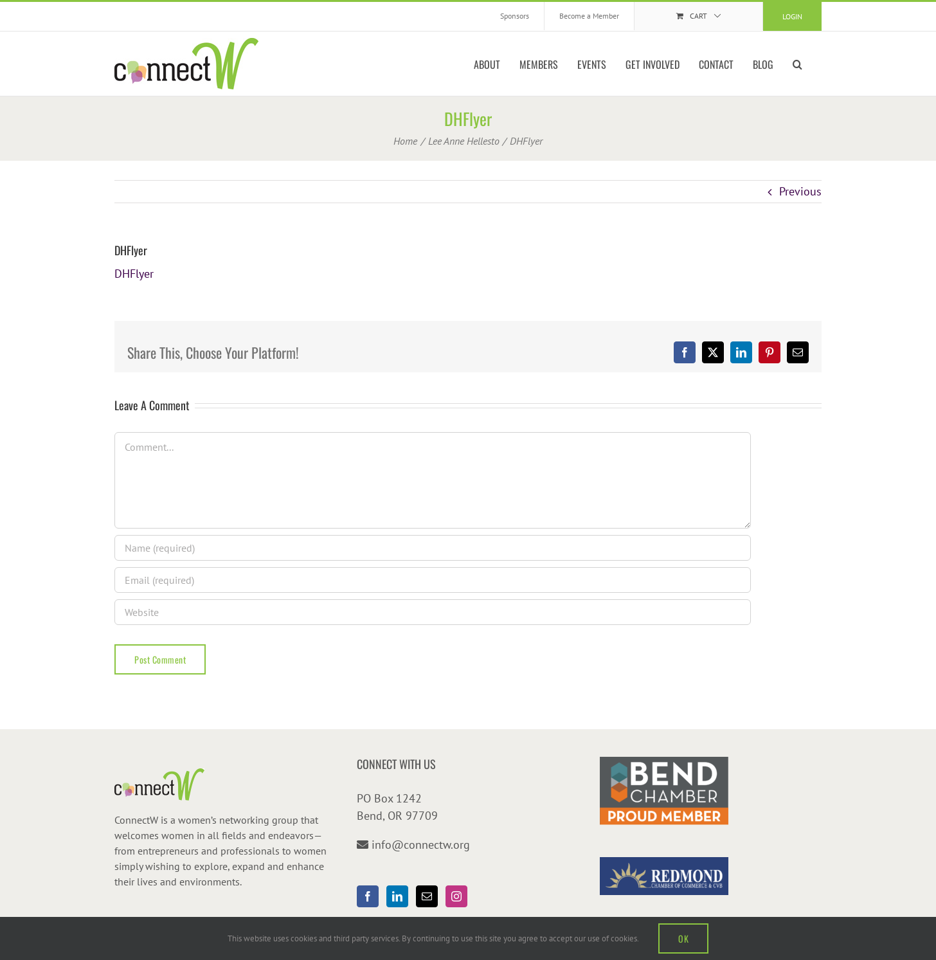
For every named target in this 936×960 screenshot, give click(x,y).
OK (683, 938)
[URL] (432, 612)
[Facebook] (368, 896)
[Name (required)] (432, 548)
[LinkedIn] (397, 896)
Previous (800, 191)
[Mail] (427, 896)
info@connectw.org (421, 844)
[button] (797, 64)
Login (792, 16)
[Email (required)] (432, 580)
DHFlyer (134, 273)
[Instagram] (456, 896)
